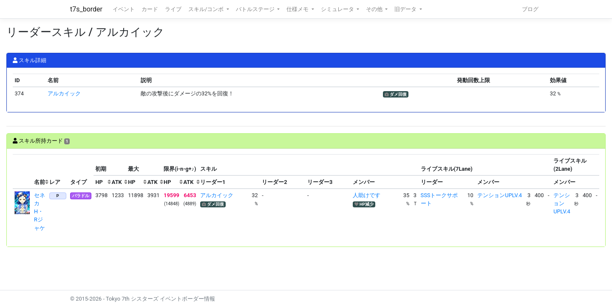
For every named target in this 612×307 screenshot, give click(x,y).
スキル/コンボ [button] (206, 9)
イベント (124, 9)
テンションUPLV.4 (499, 195)
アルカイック (64, 93)
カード (150, 9)
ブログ (530, 9)
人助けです (366, 195)
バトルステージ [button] (256, 9)
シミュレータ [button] (338, 9)
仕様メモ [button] (298, 9)
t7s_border (86, 9)
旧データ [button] (406, 9)
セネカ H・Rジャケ (39, 211)
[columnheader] (22, 172)
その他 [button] (375, 9)
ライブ (173, 9)
